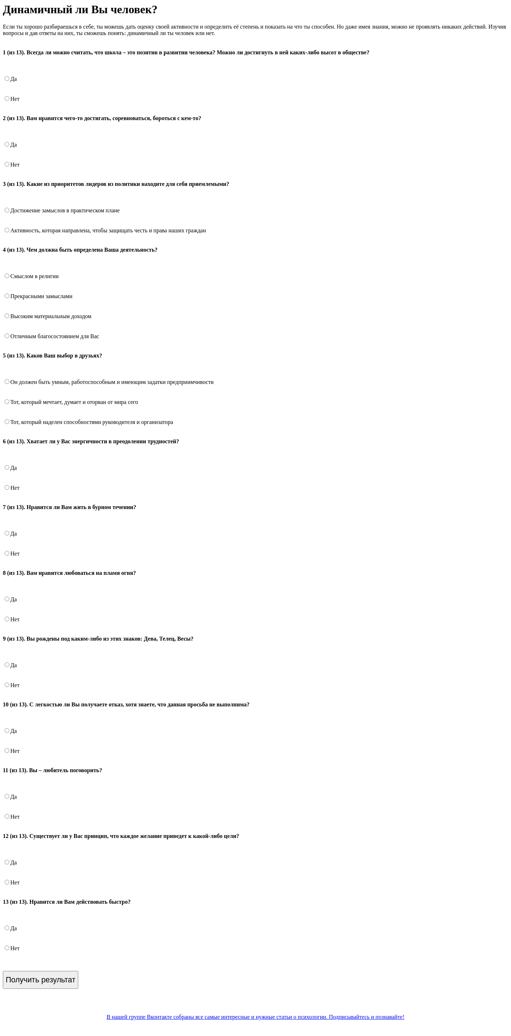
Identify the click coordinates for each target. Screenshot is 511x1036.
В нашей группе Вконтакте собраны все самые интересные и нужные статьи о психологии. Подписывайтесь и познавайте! (255, 1017)
